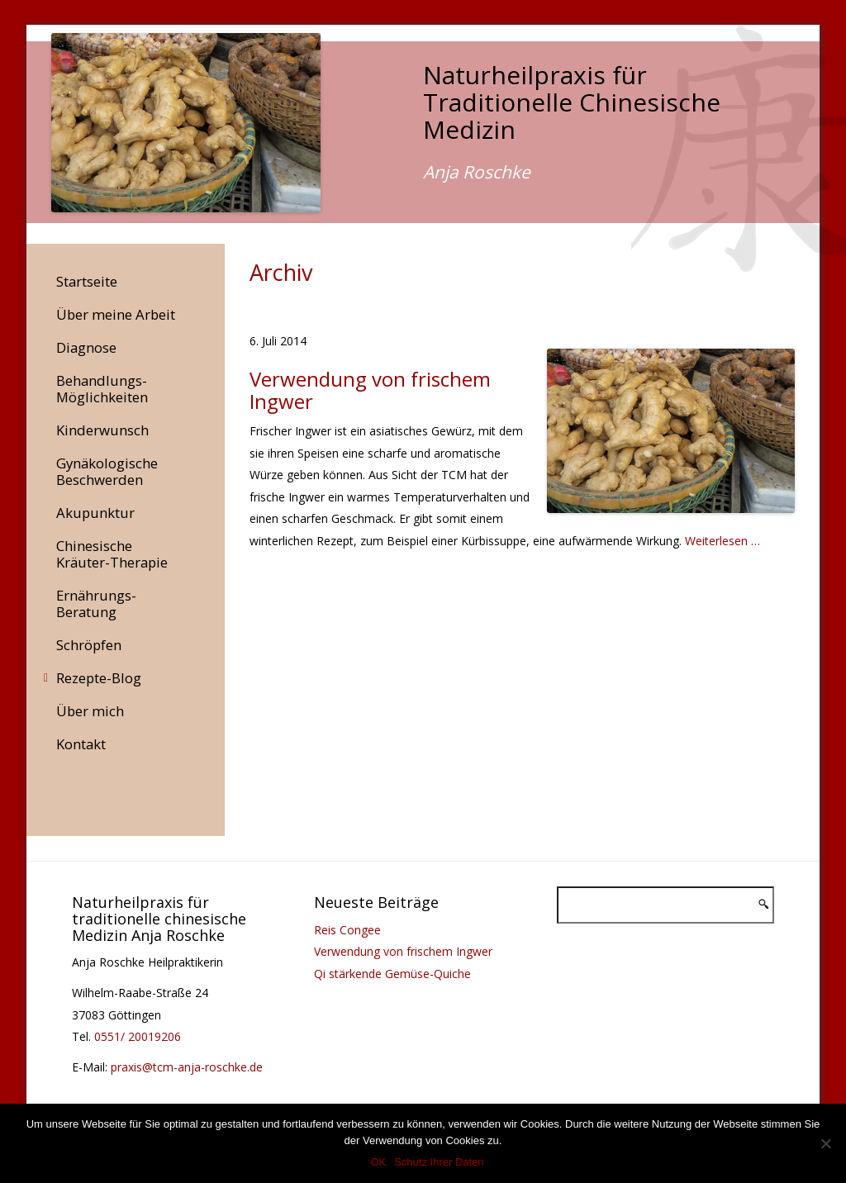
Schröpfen (88, 644)
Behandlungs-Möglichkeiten (102, 388)
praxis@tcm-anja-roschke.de (187, 1067)
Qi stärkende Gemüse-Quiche (392, 973)
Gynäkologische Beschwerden (107, 471)
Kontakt (81, 743)
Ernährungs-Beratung (96, 603)
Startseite (86, 281)
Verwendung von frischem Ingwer (403, 951)
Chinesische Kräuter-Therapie (112, 554)
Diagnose (86, 347)
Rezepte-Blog (98, 677)
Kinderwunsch (102, 429)
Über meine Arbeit (115, 314)
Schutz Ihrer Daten (438, 1162)
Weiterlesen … (722, 541)
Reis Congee (347, 930)
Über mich (90, 710)
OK (378, 1162)
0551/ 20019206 (137, 1036)
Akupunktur (95, 512)
